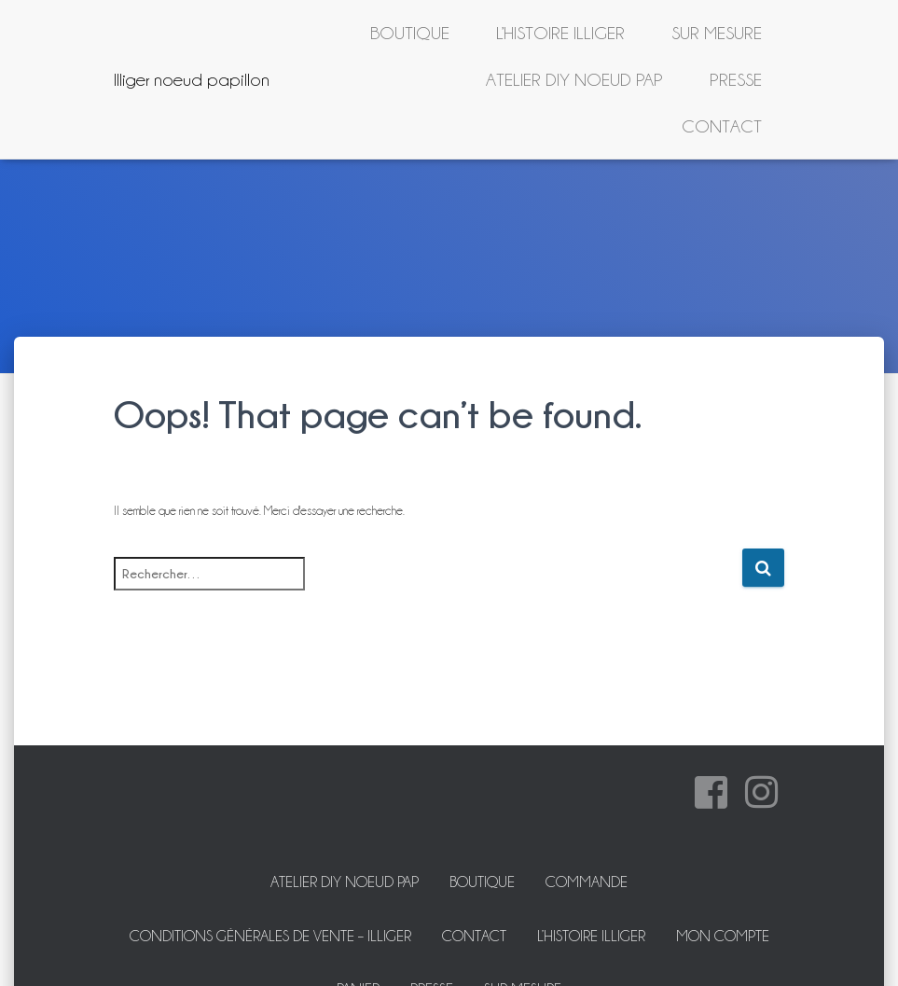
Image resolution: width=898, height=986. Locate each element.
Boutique (409, 32)
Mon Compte (722, 936)
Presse (736, 79)
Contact (722, 126)
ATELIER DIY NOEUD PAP (574, 79)
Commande (587, 882)
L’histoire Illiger (560, 32)
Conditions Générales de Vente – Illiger (270, 936)
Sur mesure (716, 32)
